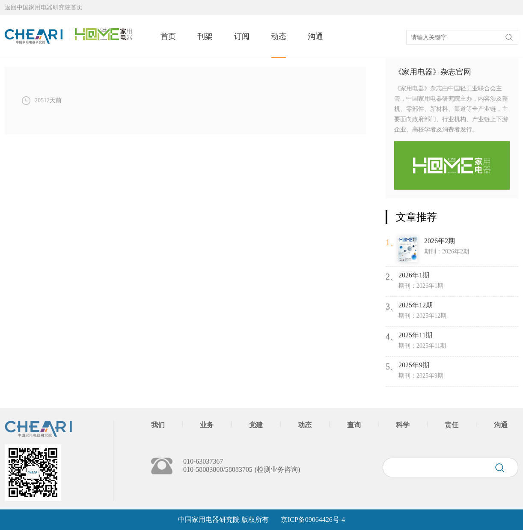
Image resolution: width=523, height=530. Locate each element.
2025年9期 (413, 365)
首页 (168, 36)
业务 (207, 425)
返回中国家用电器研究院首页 (44, 7)
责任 (451, 425)
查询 (354, 425)
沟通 (315, 36)
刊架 (205, 36)
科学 (403, 425)
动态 (278, 36)
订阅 (242, 36)
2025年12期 (415, 305)
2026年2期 (439, 240)
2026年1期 (413, 275)
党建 (256, 425)
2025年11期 (415, 335)
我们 (158, 425)
